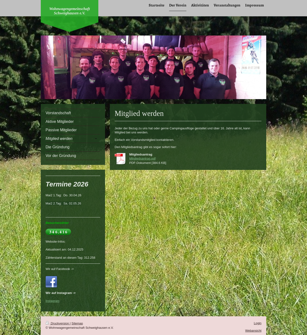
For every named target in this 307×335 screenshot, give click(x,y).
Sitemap (77, 323)
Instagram (52, 301)
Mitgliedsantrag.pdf (142, 158)
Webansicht (253, 330)
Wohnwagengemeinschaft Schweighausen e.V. (69, 11)
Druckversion (58, 323)
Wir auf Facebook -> (60, 269)
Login (257, 323)
